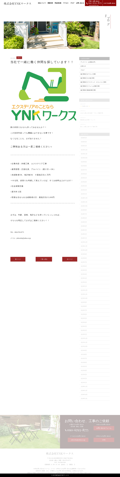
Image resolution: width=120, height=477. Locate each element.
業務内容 (50, 3)
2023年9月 (84, 256)
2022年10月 (84, 300)
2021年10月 (84, 349)
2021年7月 (84, 361)
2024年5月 (84, 224)
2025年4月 (84, 184)
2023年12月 (84, 244)
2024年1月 (84, 240)
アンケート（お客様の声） (88, 64)
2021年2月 (84, 381)
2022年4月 (84, 324)
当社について (42, 3)
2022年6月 (84, 316)
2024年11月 (84, 204)
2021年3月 (84, 377)
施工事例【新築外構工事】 (88, 92)
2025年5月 (84, 180)
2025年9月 (84, 164)
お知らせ (83, 68)
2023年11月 (84, 248)
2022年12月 (84, 292)
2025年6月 (84, 176)
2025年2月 (84, 192)
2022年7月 (84, 312)
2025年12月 (84, 152)
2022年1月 (84, 337)
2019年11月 (84, 401)
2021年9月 (84, 353)
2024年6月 (84, 220)
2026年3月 (84, 148)
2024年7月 (84, 216)
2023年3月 (84, 280)
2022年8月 (84, 308)
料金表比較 (58, 3)
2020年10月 (84, 397)
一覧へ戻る (43, 260)
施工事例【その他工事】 (88, 80)
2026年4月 (84, 144)
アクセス (65, 3)
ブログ (72, 3)
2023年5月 (84, 272)
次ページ (70, 260)
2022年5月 (84, 320)
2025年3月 (84, 188)
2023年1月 (84, 288)
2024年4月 (84, 228)
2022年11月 (84, 296)
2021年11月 (84, 345)
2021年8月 (84, 357)
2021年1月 (84, 385)
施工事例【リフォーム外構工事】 (90, 88)
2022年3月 (84, 329)
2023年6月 (84, 268)
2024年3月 (84, 232)
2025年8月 (84, 168)
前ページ (18, 260)
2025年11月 (84, 156)
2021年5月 (84, 369)
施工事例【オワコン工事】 (88, 76)
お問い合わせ (80, 3)
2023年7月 (84, 264)
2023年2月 (84, 284)
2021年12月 (84, 341)
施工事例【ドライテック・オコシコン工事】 (94, 84)
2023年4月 (84, 276)
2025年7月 (84, 172)
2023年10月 (84, 252)
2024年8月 (84, 212)
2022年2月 (84, 333)
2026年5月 (84, 140)
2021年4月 (84, 373)
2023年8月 (84, 260)
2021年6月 (84, 365)
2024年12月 (84, 200)
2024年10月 (84, 208)
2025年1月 (84, 196)
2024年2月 (84, 236)
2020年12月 (84, 389)
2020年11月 (84, 393)
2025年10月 (84, 160)
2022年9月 (84, 304)
